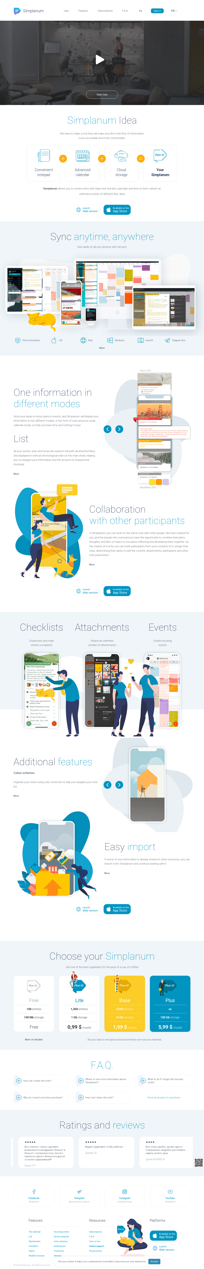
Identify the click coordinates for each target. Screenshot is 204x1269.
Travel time (59, 1251)
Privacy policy (95, 1251)
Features (83, 10)
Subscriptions (105, 10)
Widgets (58, 1255)
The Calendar (35, 1232)
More (122, 194)
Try (140, 11)
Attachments (34, 1241)
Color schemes (61, 1241)
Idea (66, 10)
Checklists (33, 1246)
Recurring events (61, 1232)
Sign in (157, 10)
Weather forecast (36, 1255)
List (30, 1236)
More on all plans (34, 1039)
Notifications (60, 1246)
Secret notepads (61, 1236)
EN (173, 10)
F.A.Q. (125, 10)
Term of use (94, 1241)
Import (32, 1251)
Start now (102, 94)
